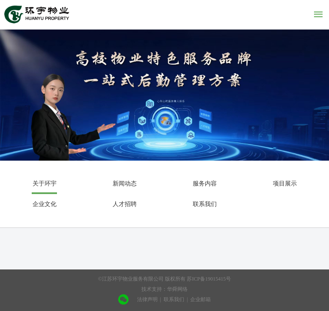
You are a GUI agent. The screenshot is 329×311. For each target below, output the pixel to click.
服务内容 (205, 183)
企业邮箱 (200, 299)
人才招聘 (125, 204)
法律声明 (147, 299)
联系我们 (205, 204)
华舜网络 (177, 289)
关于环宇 (45, 183)
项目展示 (285, 183)
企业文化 (45, 204)
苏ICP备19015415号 (209, 279)
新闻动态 (125, 183)
